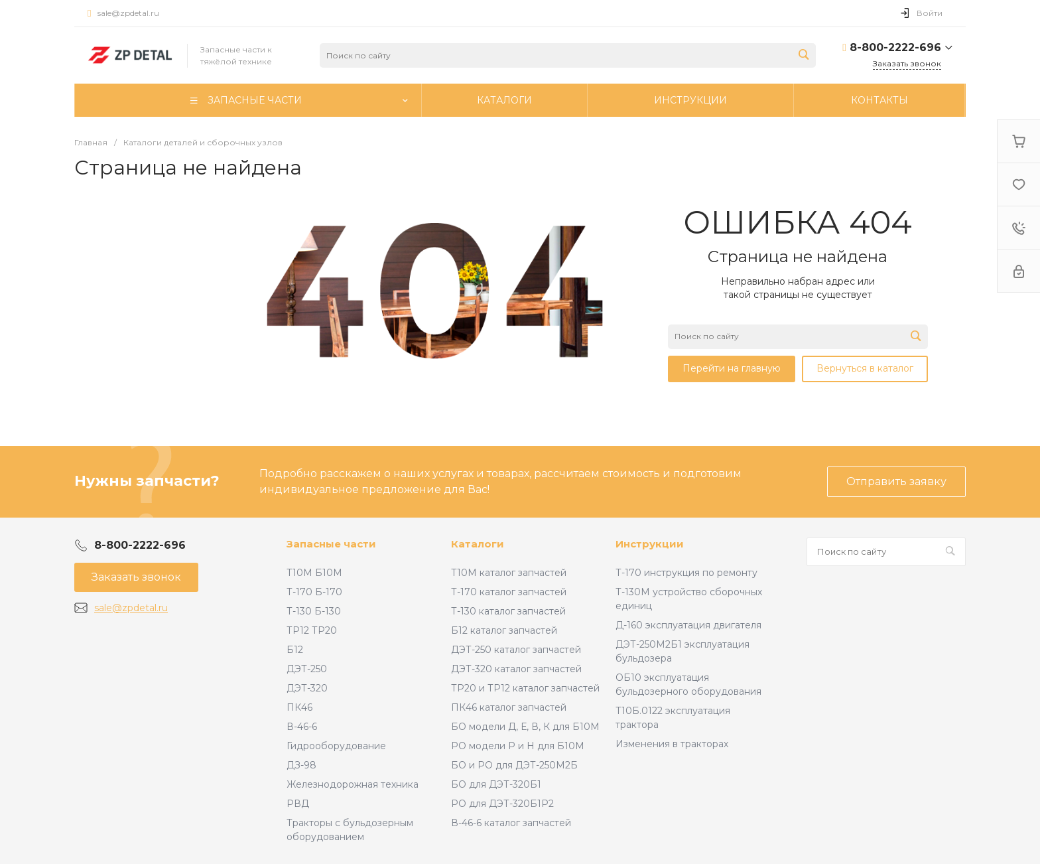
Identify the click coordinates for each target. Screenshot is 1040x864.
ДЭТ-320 (307, 688)
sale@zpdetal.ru (128, 13)
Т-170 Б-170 (314, 592)
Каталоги (477, 544)
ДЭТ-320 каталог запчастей (516, 669)
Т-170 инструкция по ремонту (686, 573)
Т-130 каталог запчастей (508, 611)
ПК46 (299, 707)
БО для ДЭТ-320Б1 (496, 784)
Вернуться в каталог (864, 368)
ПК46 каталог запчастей (508, 707)
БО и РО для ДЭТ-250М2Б (514, 765)
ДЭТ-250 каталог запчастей (516, 650)
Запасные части (331, 544)
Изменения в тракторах (672, 744)
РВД (298, 804)
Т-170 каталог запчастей (508, 592)
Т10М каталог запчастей (508, 573)
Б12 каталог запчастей (504, 630)
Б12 (295, 650)
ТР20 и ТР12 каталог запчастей (525, 688)
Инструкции (650, 544)
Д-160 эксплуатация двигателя (688, 625)
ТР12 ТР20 (312, 630)
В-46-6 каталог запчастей (511, 823)
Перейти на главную (731, 368)
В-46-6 (302, 727)
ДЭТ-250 (307, 669)
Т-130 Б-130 (314, 611)
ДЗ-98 (301, 765)
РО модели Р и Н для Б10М (517, 746)
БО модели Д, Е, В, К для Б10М (525, 727)
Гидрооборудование (336, 746)
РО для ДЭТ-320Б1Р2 (502, 804)
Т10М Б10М (314, 573)
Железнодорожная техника (353, 784)
